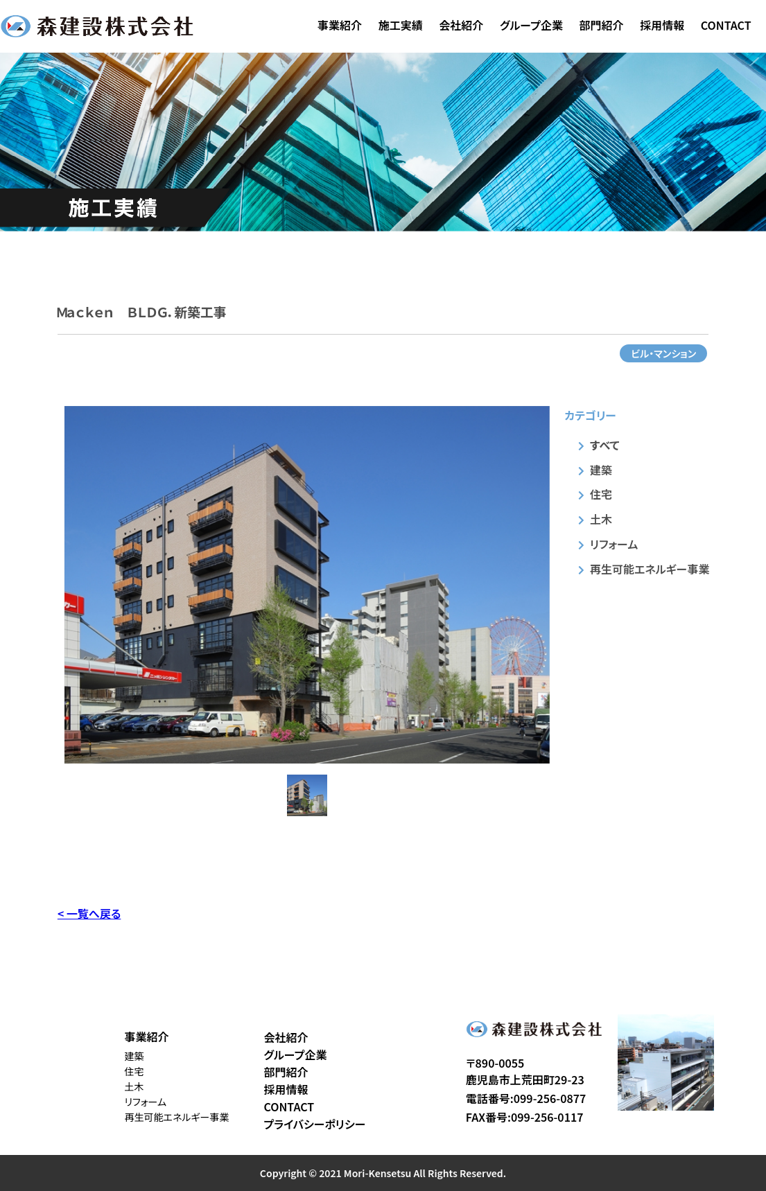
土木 (601, 519)
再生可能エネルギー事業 (649, 569)
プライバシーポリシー (314, 1123)
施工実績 (400, 25)
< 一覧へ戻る (89, 913)
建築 (601, 469)
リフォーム (614, 544)
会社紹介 (461, 25)
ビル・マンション (663, 353)
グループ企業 (531, 25)
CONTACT (726, 25)
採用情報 (662, 25)
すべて (604, 444)
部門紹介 (602, 25)
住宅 (601, 494)
